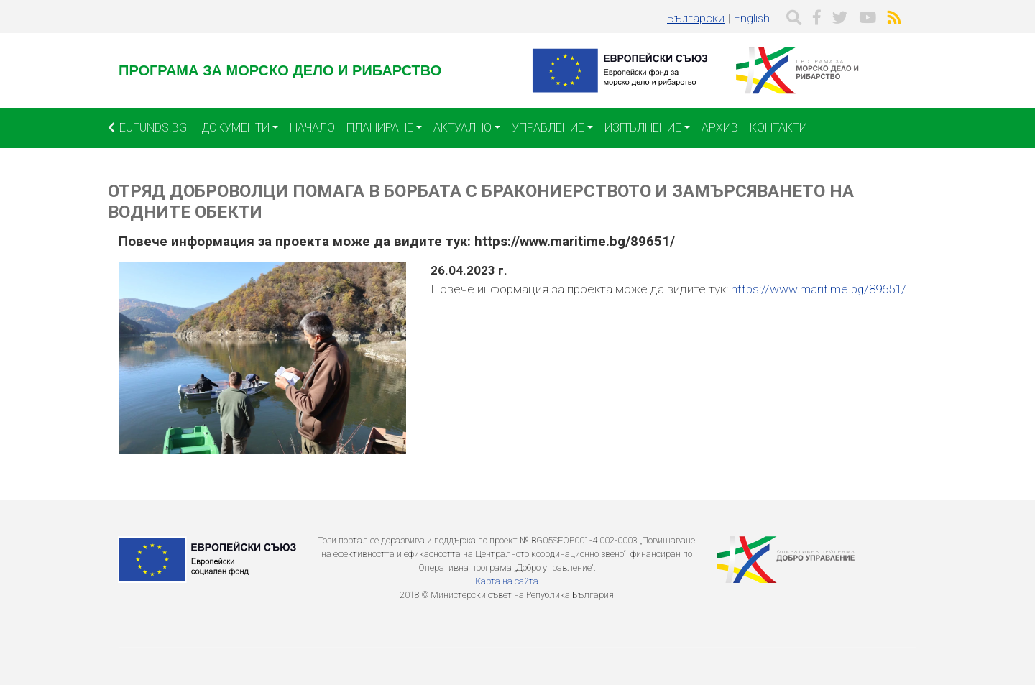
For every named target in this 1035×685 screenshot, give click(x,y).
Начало (312, 127)
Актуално (462, 127)
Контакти (778, 127)
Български (695, 18)
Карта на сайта (506, 581)
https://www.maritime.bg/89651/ (818, 289)
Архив (720, 127)
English (752, 18)
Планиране (379, 127)
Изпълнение (642, 127)
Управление (548, 127)
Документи (235, 127)
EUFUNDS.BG (147, 127)
